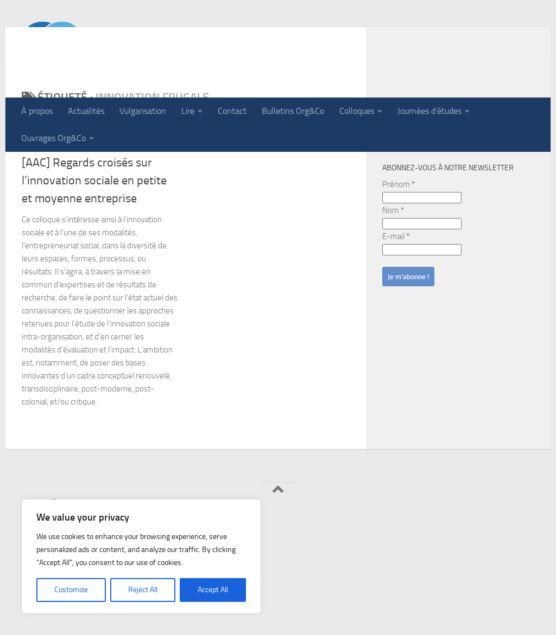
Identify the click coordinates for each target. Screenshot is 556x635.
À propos (37, 111)
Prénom (398, 255)
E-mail (395, 307)
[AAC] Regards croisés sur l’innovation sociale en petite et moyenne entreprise (94, 251)
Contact (232, 111)
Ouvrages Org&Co (53, 138)
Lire (187, 111)
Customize (71, 589)
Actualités (86, 111)
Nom (393, 281)
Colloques (356, 111)
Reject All (142, 589)
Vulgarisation (142, 111)
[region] (141, 556)
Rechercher (408, 174)
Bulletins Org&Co (293, 111)
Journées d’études (429, 111)
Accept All (213, 589)
